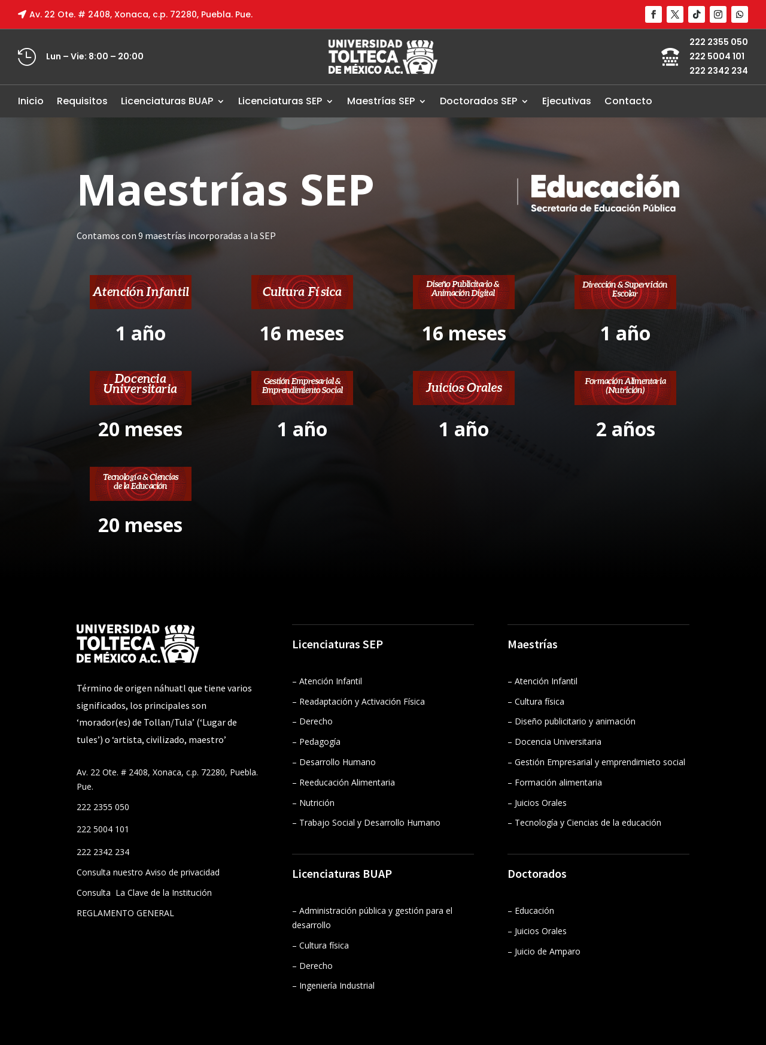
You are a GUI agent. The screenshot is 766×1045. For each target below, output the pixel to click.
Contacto (628, 101)
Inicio (31, 101)
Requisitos (82, 101)
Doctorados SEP (478, 101)
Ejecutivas (566, 101)
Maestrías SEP (381, 101)
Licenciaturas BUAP (167, 101)
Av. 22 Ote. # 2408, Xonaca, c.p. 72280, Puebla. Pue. (141, 14)
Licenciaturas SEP (280, 101)
